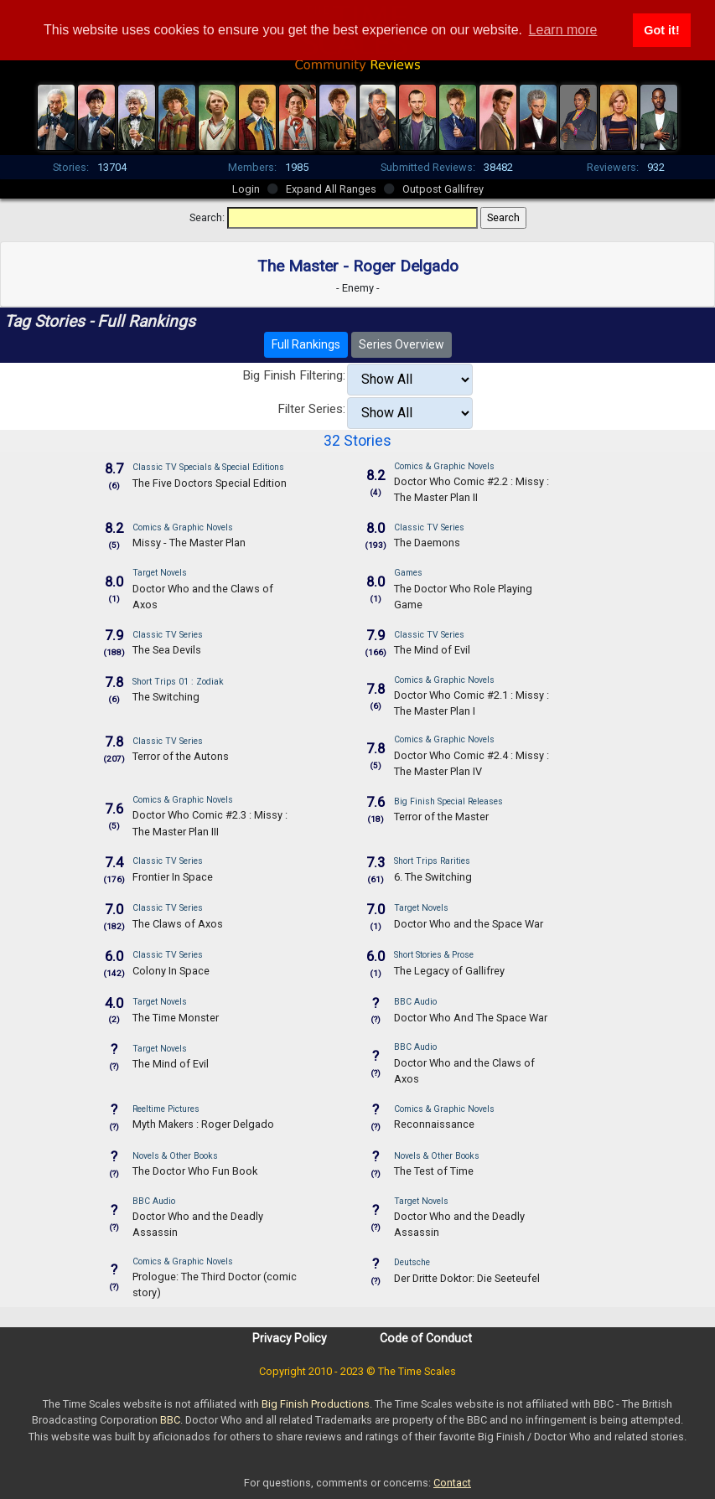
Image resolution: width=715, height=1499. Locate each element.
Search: (207, 217)
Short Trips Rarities (432, 860)
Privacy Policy (289, 1338)
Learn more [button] (563, 30)
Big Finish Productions (316, 1404)
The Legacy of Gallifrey (449, 970)
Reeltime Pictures (165, 1109)
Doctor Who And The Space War (470, 1017)
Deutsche (412, 1262)
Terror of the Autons (180, 756)
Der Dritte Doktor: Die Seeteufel (467, 1278)
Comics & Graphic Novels (444, 466)
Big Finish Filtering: (293, 375)
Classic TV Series (429, 527)
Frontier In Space (172, 877)
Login (246, 189)
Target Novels (159, 572)
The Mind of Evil (432, 650)
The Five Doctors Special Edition (209, 483)
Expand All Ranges (331, 189)
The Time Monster (175, 1017)
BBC (170, 1420)
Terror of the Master (441, 816)
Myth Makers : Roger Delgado (203, 1124)
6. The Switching (433, 877)
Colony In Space (171, 970)
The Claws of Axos (177, 923)
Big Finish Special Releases (448, 801)
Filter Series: (311, 408)
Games (408, 572)
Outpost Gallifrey (443, 189)
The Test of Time (434, 1171)
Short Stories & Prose (434, 954)
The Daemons (427, 542)
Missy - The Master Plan (189, 542)
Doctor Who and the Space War (468, 923)
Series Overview (401, 344)
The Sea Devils (166, 650)
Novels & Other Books (175, 1155)
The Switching (165, 696)
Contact (452, 1482)
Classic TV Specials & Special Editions (208, 467)
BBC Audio (415, 1001)
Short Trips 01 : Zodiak (178, 681)
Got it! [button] (661, 30)
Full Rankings (306, 344)
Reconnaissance (434, 1124)
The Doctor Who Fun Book (194, 1171)
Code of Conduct (426, 1338)
